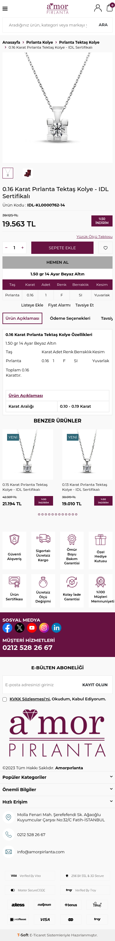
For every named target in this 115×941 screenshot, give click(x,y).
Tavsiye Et (84, 305)
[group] (57, 107)
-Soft (23, 935)
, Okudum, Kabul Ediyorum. (54, 699)
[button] (39, 514)
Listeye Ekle (32, 305)
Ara (103, 24)
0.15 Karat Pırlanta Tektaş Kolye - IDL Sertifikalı (25, 487)
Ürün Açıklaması (22, 318)
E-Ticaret (38, 935)
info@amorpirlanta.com (41, 851)
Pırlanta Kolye (39, 42)
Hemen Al (57, 262)
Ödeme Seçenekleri (70, 318)
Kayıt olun (95, 684)
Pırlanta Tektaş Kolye (79, 42)
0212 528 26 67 (27, 647)
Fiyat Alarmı (59, 305)
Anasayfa (11, 42)
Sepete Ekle (62, 247)
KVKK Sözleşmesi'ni (30, 698)
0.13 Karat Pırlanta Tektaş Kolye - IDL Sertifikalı (84, 487)
